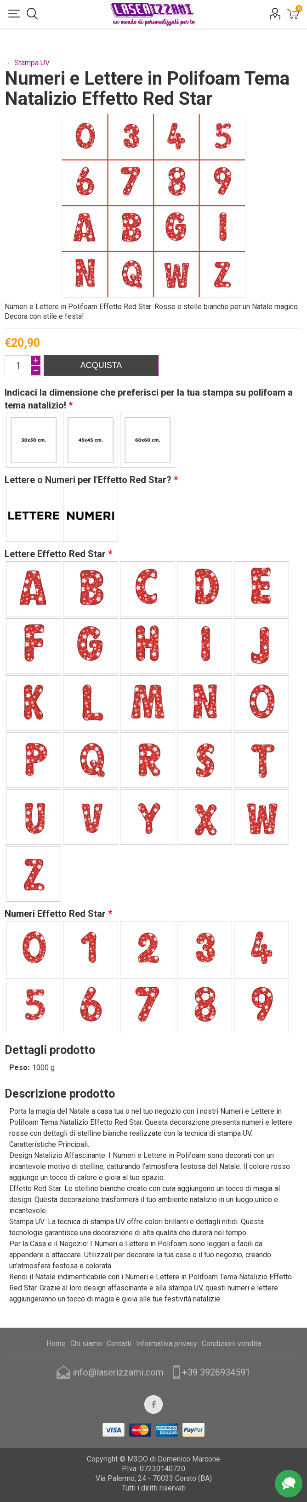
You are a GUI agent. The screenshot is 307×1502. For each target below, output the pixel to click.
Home (56, 1343)
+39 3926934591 (216, 1372)
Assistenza (288, 1483)
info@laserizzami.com (118, 1372)
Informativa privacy (166, 1343)
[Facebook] (153, 1404)
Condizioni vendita (231, 1343)
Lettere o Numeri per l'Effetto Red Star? (89, 479)
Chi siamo (86, 1343)
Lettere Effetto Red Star (56, 553)
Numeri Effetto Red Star (56, 913)
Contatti (119, 1343)
